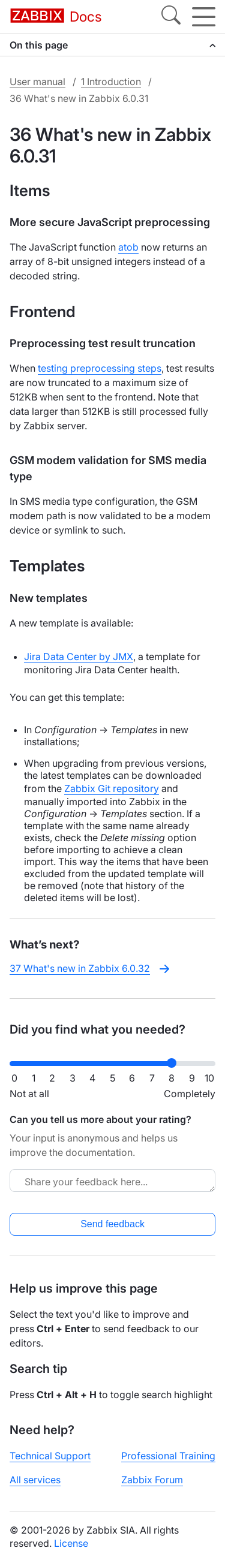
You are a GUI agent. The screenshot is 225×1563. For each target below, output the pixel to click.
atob (128, 247)
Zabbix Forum (152, 1480)
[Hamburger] (203, 16)
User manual (37, 82)
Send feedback (112, 1224)
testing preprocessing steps (99, 368)
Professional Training (168, 1456)
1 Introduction (111, 82)
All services (35, 1480)
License (71, 1543)
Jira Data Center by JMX (78, 656)
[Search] (171, 16)
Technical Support (50, 1456)
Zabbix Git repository (111, 788)
